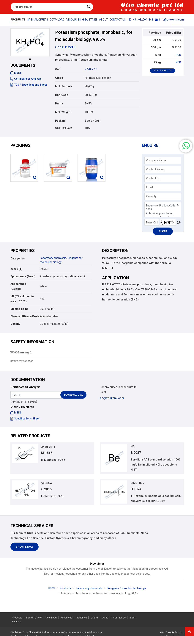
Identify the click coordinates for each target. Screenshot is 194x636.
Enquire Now (24, 546)
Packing (60, 120)
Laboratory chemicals (53, 257)
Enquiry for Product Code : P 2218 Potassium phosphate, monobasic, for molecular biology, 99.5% (162, 209)
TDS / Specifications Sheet (28, 84)
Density (15, 323)
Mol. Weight (62, 112)
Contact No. (153, 178)
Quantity (151, 196)
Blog (132, 617)
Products (18, 19)
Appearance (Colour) (18, 286)
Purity (59, 103)
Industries (90, 19)
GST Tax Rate (63, 127)
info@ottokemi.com (169, 19)
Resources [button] (73, 19)
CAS (57, 69)
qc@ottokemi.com (112, 398)
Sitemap (16, 621)
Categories (17, 258)
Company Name (156, 160)
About (103, 19)
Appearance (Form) (22, 276)
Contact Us (118, 19)
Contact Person (155, 169)
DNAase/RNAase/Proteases (23, 316)
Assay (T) (16, 268)
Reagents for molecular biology (126, 588)
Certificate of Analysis (26, 78)
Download (57, 19)
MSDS (16, 72)
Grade (59, 77)
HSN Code (61, 94)
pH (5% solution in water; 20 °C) (22, 299)
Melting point (19, 308)
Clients (94, 617)
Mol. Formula (63, 86)
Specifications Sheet (24, 418)
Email (149, 187)
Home (52, 588)
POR (178, 55)
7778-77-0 (91, 69)
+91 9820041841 (141, 19)
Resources (66, 617)
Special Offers (37, 19)
